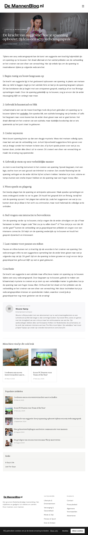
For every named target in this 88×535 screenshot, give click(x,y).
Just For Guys (10, 467)
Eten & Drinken (49, 523)
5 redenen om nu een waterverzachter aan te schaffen (35, 397)
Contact (70, 500)
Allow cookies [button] (77, 531)
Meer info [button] (54, 531)
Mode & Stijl (48, 515)
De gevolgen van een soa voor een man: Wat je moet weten (37, 440)
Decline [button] (65, 531)
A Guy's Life (9, 462)
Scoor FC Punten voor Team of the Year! (29, 408)
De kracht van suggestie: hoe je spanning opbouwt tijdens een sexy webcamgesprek (47, 419)
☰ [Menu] (83, 6)
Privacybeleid (72, 505)
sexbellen (24, 113)
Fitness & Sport (50, 519)
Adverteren (71, 516)
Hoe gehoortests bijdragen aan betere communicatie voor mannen (40, 429)
